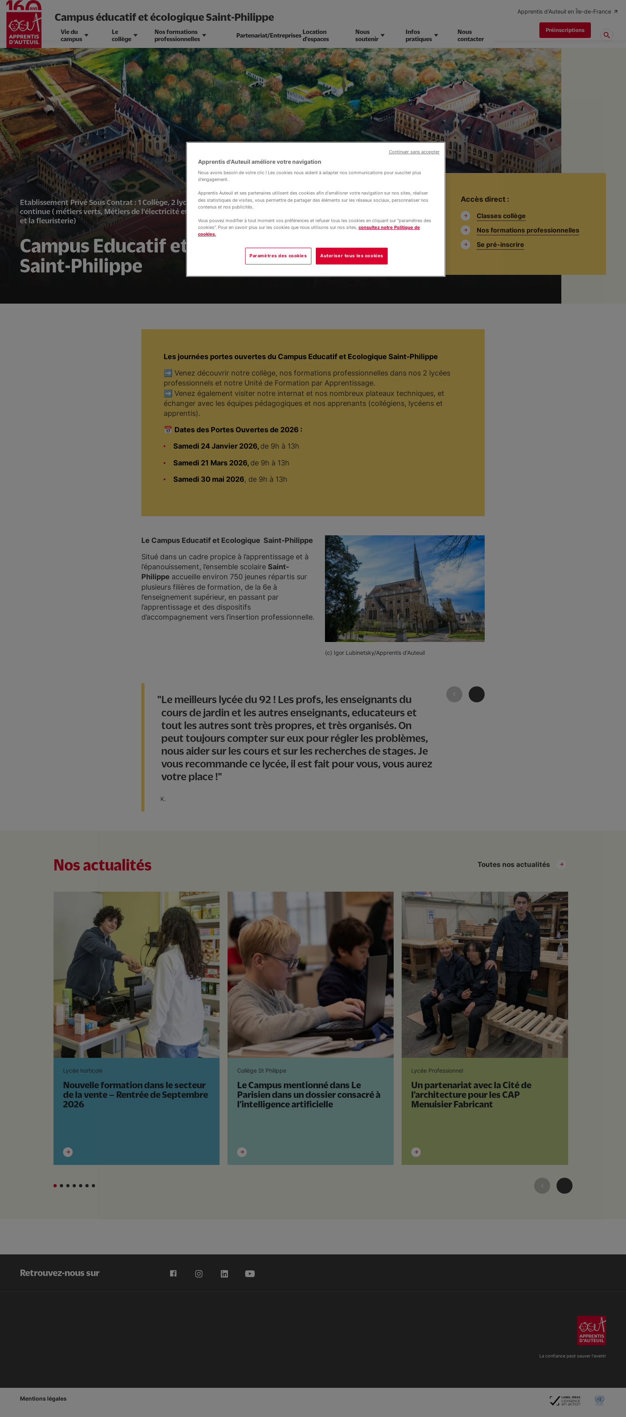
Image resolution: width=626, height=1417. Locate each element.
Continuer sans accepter (414, 152)
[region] (316, 209)
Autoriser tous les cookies (351, 255)
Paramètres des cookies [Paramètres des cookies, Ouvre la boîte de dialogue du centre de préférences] (278, 255)
